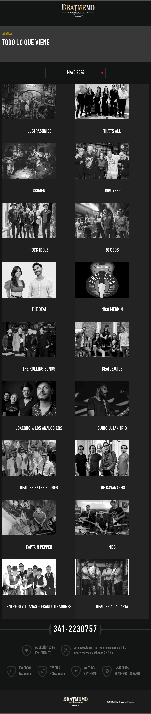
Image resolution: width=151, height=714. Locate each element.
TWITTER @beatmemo (58, 671)
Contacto (73, 25)
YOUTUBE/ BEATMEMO (90, 671)
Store (139, 20)
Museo (7, 20)
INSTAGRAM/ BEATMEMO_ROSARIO (127, 671)
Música (28, 20)
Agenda (48, 20)
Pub (67, 20)
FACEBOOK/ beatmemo (25, 671)
